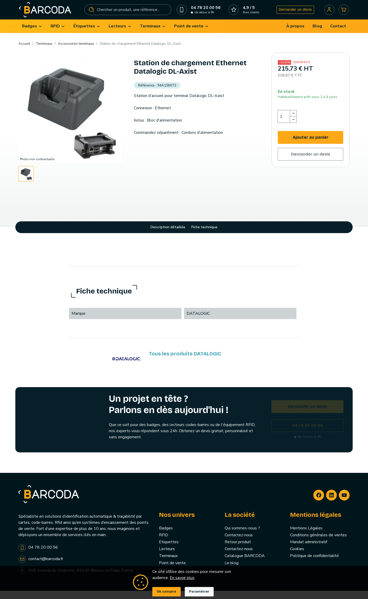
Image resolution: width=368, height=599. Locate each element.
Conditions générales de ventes (318, 543)
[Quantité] (284, 124)
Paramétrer (199, 592)
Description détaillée (168, 235)
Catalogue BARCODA (245, 564)
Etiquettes (169, 550)
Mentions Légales (306, 536)
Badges (166, 536)
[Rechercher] (128, 13)
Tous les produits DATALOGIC (185, 362)
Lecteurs (167, 557)
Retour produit (238, 550)
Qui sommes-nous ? (242, 536)
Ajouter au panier (310, 145)
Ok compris (166, 592)
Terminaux (168, 564)
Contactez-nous (239, 543)
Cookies (297, 557)
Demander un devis (292, 14)
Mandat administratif (308, 550)
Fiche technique (204, 235)
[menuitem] (32, 34)
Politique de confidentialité (314, 564)
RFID (163, 543)
